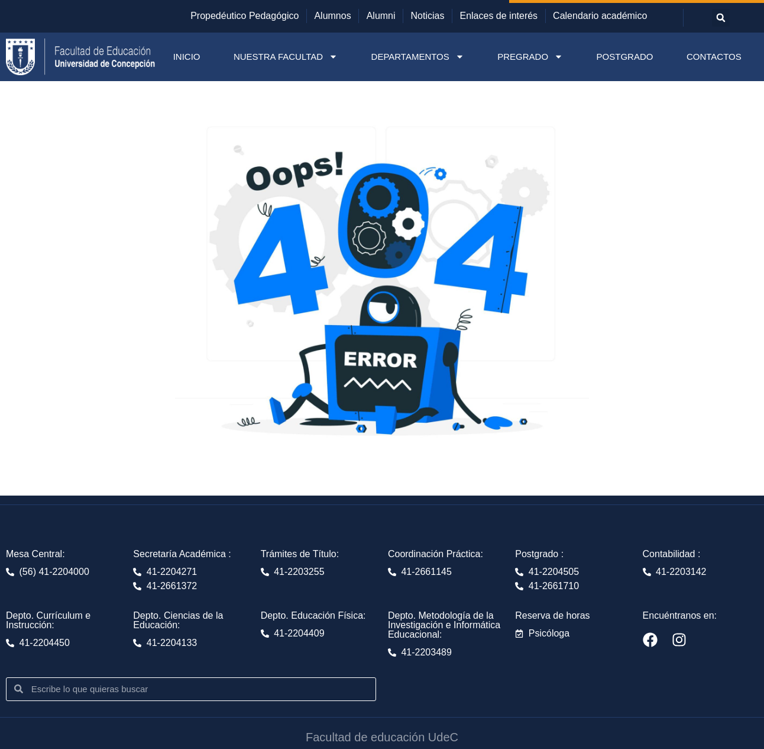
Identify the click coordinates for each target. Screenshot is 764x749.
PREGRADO (530, 56)
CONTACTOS (714, 57)
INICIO (186, 57)
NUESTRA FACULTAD (286, 56)
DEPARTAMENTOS (417, 56)
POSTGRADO (625, 57)
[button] (721, 18)
